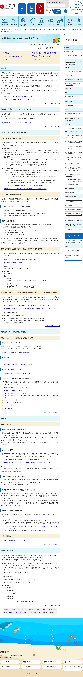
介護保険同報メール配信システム (74, 248)
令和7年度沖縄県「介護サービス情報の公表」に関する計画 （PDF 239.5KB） (28, 213)
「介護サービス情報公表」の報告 (42, 56)
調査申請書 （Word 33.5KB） (14, 262)
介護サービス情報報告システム (17, 352)
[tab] (49, 11)
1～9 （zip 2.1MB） (11, 400)
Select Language (54, 5)
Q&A (5, 59)
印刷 (37, 48)
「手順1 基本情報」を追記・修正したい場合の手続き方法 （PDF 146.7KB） (28, 459)
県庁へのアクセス (49, 662)
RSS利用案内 (27, 666)
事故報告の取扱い (71, 202)
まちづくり (50, 24)
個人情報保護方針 (49, 666)
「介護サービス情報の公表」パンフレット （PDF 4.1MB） (22, 99)
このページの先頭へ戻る (52, 103)
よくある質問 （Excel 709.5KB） (15, 540)
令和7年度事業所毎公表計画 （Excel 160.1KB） (20, 230)
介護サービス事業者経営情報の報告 (74, 227)
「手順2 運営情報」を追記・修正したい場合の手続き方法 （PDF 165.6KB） (28, 462)
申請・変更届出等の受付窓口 (73, 68)
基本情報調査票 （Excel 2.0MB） (15, 387)
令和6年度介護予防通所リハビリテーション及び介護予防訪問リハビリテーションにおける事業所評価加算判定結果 (74, 179)
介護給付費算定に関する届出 (73, 125)
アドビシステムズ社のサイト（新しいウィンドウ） (20, 612)
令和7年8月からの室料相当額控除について (74, 133)
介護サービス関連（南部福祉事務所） (74, 253)
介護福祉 (34, 29)
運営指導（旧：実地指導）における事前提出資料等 (74, 198)
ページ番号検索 (57, 11)
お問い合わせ (27, 662)
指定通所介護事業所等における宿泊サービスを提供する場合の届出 (74, 212)
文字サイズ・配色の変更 (56, 2)
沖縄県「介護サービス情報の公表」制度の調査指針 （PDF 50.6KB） (25, 189)
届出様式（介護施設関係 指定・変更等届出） (74, 81)
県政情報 (78, 24)
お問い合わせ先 (37, 59)
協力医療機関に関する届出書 (73, 206)
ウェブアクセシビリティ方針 (72, 667)
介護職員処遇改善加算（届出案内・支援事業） (74, 144)
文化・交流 (32, 24)
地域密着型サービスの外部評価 (74, 217)
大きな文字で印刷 (50, 48)
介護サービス (43, 29)
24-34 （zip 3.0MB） (12, 408)
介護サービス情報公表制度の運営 (13, 56)
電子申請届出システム (72, 72)
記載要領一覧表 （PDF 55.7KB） (15, 393)
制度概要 (6, 53)
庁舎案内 (68, 662)
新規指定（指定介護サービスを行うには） (74, 94)
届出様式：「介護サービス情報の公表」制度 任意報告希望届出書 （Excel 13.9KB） (30, 308)
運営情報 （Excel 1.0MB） (13, 390)
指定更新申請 (69, 102)
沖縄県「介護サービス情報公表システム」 (20, 122)
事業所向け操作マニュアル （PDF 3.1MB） (18, 373)
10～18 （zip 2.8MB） (12, 402)
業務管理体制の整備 (71, 189)
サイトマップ (5, 662)
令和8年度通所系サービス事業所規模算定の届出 (74, 150)
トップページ (12, 29)
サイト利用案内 (6, 666)
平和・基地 (69, 24)
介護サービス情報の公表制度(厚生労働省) (21, 96)
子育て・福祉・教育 (23, 25)
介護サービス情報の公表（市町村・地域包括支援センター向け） (74, 238)
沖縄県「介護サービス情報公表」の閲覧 (44, 53)
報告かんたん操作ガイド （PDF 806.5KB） (18, 364)
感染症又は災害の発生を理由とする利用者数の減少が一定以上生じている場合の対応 (73, 166)
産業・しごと (41, 24)
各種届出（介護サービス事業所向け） (59, 29)
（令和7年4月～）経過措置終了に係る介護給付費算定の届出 (74, 139)
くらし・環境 (4, 24)
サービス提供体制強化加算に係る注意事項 (74, 172)
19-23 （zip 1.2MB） (12, 405)
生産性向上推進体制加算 (72, 160)
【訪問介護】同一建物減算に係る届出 (73, 155)
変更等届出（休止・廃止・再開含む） (74, 111)
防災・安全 (60, 24)
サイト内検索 (49, 10)
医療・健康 (14, 24)
